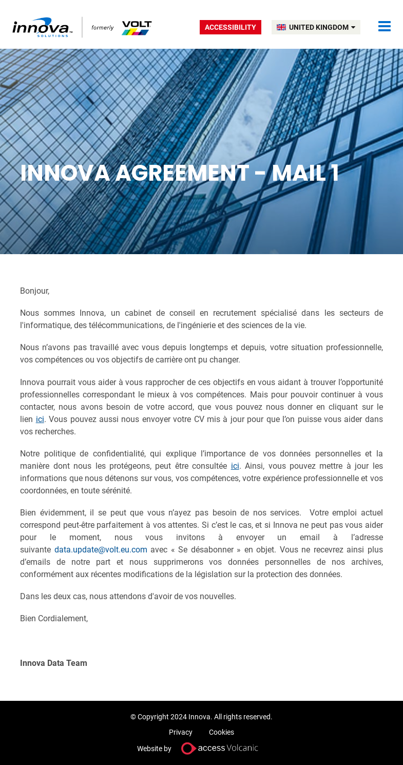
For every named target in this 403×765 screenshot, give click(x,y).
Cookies (221, 732)
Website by (201, 748)
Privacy (181, 732)
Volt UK (82, 27)
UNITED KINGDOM (322, 27)
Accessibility (230, 27)
